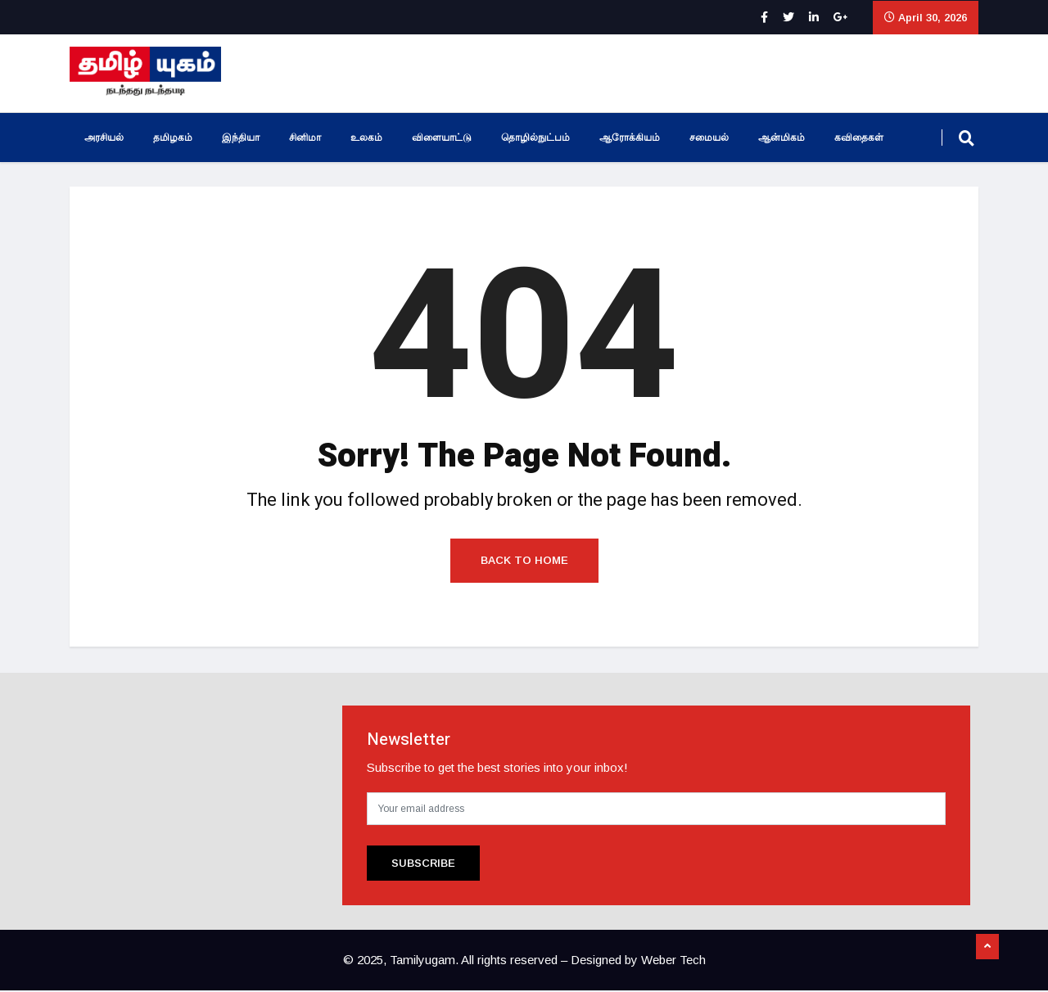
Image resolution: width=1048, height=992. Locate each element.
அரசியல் (104, 137)
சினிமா (305, 137)
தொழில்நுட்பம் (535, 137)
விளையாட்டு (442, 137)
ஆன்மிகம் (781, 137)
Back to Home (524, 562)
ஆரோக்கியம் (629, 137)
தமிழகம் (172, 137)
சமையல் (709, 137)
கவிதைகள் (858, 137)
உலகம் (366, 137)
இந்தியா (241, 137)
